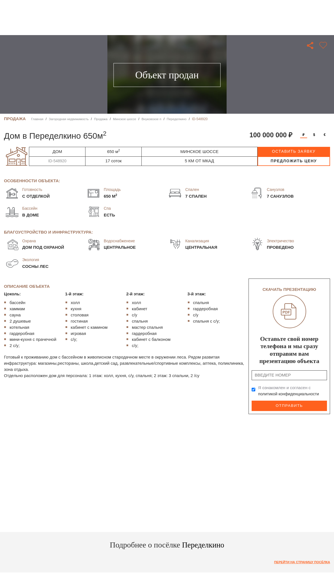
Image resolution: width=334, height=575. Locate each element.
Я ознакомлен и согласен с (289, 390)
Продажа (103, 119)
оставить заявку (293, 151)
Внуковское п (155, 119)
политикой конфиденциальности (289, 394)
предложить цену (294, 161)
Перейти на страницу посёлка (301, 562)
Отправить (289, 405)
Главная (37, 119)
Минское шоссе (128, 119)
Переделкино (181, 119)
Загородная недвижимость (70, 119)
